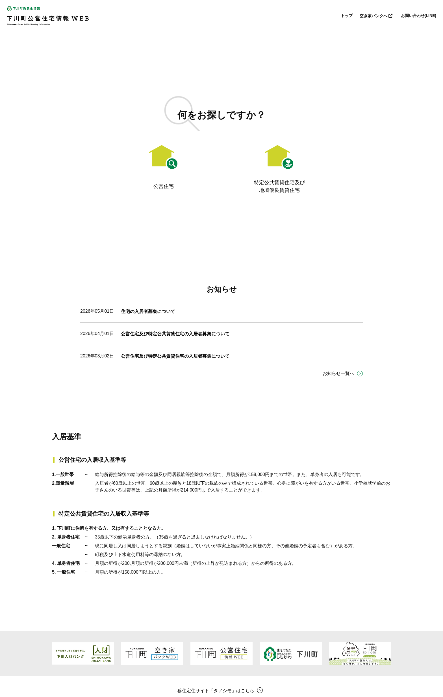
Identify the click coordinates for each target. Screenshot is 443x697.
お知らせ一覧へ (338, 373)
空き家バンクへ (377, 16)
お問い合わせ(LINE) (418, 15)
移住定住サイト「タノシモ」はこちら (215, 690)
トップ (347, 15)
